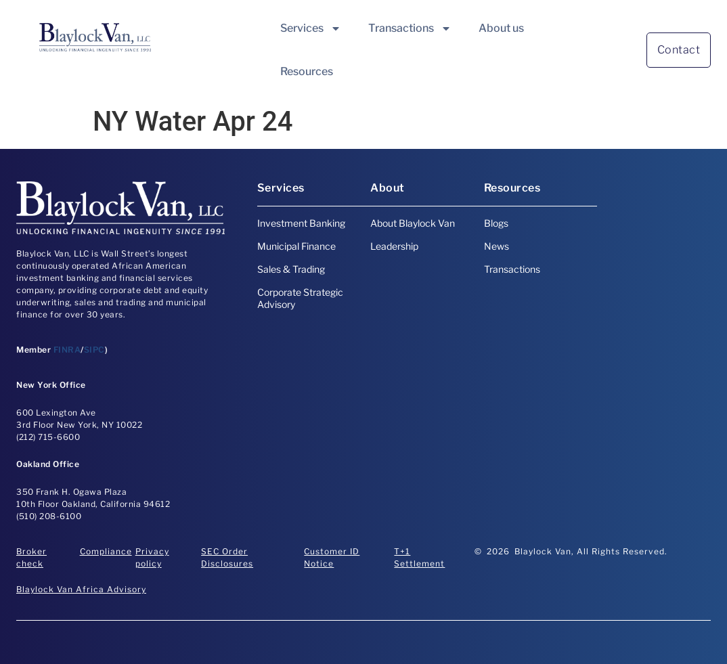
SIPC (94, 350)
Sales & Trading (291, 269)
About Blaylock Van (412, 223)
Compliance (106, 551)
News (496, 246)
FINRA (67, 350)
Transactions (409, 28)
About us (501, 28)
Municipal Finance (296, 246)
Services (310, 28)
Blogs (496, 223)
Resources (306, 71)
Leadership (394, 246)
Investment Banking (301, 223)
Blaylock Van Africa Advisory (81, 589)
